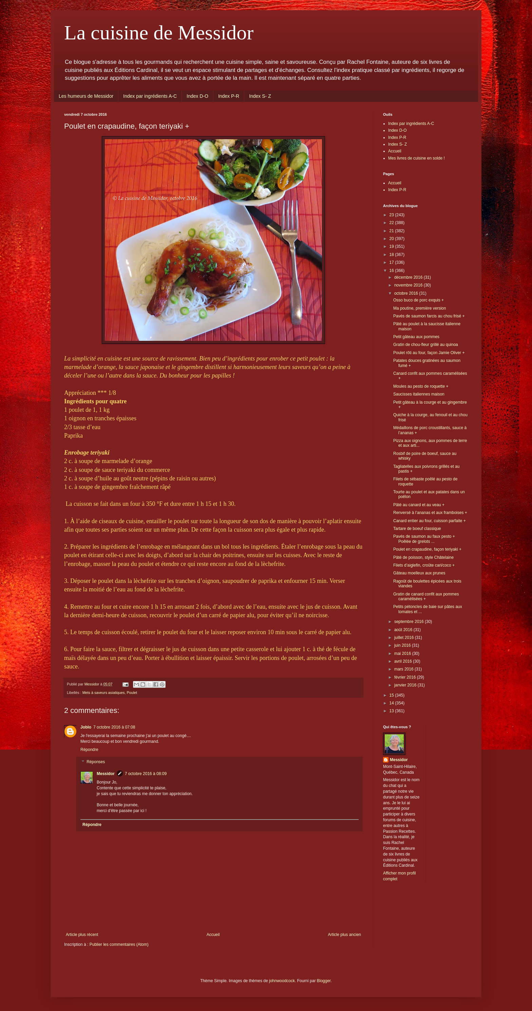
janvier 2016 (406, 685)
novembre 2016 (409, 285)
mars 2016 (404, 669)
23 (392, 215)
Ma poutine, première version (419, 308)
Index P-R (228, 96)
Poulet (132, 693)
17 (392, 262)
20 (392, 238)
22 (392, 222)
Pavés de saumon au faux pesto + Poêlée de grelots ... (424, 539)
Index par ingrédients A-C (150, 96)
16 (392, 270)
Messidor (106, 773)
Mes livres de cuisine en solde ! (416, 158)
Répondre (89, 749)
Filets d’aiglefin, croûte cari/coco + (424, 565)
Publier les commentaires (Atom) (119, 944)
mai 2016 (403, 653)
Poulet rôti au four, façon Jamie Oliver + (428, 352)
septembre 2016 (409, 621)
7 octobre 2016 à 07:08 (114, 727)
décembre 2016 (409, 277)
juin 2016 (403, 645)
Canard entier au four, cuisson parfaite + (429, 520)
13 (392, 711)
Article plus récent (82, 934)
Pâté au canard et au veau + (418, 504)
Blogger (324, 980)
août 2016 (404, 629)
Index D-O (197, 96)
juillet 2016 (404, 637)
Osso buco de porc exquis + (418, 300)
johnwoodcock (282, 980)
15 (392, 695)
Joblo (85, 727)
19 (392, 246)
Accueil (213, 934)
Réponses (96, 761)
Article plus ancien (344, 934)
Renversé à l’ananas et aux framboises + (430, 512)
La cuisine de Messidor (158, 32)
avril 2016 (403, 661)
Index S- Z (260, 96)
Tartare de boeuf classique (417, 528)
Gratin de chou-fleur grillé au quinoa (425, 344)
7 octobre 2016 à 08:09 (146, 773)
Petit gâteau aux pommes (416, 336)
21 (392, 230)
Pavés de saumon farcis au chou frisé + (428, 316)
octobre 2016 (406, 293)
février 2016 (405, 677)
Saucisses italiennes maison (418, 394)
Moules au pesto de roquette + (420, 386)
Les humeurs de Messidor (86, 96)
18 (392, 254)
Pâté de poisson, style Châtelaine (423, 557)
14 (392, 703)
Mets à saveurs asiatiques (103, 693)
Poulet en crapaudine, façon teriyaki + (427, 549)
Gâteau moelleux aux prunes (419, 573)
